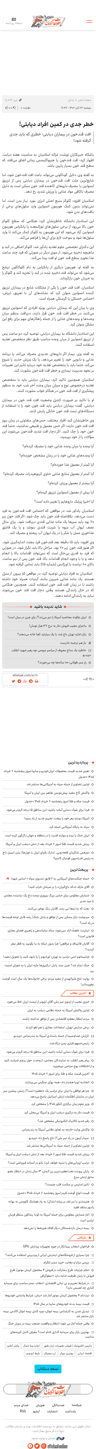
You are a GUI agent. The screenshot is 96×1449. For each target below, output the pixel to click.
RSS (23, 1411)
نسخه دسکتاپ (48, 1369)
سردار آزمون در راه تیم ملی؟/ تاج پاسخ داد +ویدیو (59, 1138)
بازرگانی (81, 1237)
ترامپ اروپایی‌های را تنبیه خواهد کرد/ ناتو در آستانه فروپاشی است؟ (48, 1162)
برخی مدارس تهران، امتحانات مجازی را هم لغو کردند (57, 1027)
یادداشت (70, 1411)
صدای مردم (21, 1405)
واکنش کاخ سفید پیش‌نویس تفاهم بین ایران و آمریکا (56, 792)
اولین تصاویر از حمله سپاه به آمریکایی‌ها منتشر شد (58, 784)
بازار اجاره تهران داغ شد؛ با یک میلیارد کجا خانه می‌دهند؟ (52, 634)
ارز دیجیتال (50, 1353)
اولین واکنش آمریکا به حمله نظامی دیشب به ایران (58, 1010)
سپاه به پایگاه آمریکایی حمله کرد (69, 826)
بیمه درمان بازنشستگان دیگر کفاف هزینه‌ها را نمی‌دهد (56, 1228)
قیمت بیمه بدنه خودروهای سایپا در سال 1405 (61, 1303)
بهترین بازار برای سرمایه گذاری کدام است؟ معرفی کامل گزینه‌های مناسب (52, 1334)
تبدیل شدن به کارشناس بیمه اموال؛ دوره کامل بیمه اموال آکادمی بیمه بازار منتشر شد (48, 1313)
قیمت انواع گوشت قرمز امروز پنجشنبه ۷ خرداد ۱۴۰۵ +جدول (53, 1193)
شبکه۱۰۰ (77, 1405)
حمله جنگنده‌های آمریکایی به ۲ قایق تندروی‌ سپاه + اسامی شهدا (50, 878)
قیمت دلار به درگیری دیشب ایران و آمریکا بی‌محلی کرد (56, 1112)
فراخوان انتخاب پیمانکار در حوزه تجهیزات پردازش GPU (56, 1246)
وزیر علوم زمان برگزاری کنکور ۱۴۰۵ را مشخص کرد (60, 1103)
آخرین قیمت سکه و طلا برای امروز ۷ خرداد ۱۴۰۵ (60, 1073)
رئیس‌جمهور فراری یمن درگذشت (69, 1043)
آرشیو (36, 1411)
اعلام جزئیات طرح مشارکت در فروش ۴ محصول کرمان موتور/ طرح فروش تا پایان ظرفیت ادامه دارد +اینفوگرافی (52, 1272)
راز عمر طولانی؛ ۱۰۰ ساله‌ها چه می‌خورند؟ (62, 662)
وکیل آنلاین (13, 1346)
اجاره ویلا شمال (31, 1346)
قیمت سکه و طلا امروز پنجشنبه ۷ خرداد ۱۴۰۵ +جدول (57, 801)
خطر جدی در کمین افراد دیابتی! (56, 124)
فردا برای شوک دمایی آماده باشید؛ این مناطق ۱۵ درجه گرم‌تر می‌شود (47, 809)
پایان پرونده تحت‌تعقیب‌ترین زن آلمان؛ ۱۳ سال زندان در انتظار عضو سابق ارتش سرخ (51, 1174)
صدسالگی (58, 1405)
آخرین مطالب (78, 993)
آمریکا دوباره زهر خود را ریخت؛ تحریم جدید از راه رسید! (56, 818)
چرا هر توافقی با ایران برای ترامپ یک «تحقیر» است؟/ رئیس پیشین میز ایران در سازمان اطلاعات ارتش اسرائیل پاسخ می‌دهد (48, 1093)
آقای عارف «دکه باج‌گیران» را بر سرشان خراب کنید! (58, 886)
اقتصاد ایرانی (85, 1353)
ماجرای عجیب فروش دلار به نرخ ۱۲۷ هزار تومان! (58, 625)
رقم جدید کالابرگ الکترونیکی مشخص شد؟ (63, 1121)
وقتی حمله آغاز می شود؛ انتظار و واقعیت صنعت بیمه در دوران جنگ (48, 1323)
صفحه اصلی (84, 100)
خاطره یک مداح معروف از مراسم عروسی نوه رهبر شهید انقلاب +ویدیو (51, 652)
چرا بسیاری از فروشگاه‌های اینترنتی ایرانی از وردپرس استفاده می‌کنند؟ (47, 1255)
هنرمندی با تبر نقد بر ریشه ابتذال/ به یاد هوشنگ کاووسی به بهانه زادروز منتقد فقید (51, 1204)
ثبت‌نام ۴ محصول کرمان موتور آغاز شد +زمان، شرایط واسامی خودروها (47, 1295)
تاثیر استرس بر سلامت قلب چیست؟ (67, 1184)
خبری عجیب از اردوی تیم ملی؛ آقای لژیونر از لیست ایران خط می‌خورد (48, 1001)
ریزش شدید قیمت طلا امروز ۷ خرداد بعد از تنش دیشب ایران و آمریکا (47, 844)
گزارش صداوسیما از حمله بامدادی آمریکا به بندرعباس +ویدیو (51, 1035)
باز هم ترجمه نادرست (73, 642)
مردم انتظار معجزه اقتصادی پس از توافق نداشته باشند (55, 1018)
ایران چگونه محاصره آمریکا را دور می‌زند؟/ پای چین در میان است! (47, 617)
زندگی (71, 100)
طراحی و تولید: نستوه (48, 1438)
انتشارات (52, 1411)
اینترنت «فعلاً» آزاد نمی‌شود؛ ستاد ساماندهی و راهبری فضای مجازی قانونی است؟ (51, 933)
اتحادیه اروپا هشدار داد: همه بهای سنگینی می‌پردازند (57, 1082)
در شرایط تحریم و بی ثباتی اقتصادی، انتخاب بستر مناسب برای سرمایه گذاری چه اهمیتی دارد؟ (49, 1285)
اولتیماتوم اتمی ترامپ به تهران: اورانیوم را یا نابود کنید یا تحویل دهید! (46, 956)
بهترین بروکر (66, 1353)
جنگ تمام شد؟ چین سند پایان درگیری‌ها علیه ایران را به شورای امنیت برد (49, 968)
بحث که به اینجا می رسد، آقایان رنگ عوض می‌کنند (58, 908)
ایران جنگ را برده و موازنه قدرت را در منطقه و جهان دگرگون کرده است (47, 835)
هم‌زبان (40, 1405)
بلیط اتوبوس (33, 1353)
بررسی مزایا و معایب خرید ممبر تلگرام (66, 1262)
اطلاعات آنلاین (48, 21)
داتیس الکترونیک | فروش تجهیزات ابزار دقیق (68, 1346)
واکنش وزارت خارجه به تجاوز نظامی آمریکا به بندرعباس (55, 1129)
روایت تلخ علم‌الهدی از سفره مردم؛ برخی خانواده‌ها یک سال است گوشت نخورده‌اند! (48, 981)
